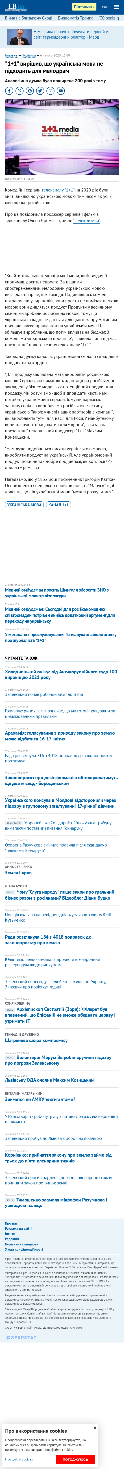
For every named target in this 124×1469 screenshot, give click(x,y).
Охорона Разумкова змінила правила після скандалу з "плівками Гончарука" (56, 847)
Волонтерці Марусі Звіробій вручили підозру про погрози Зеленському (58, 1060)
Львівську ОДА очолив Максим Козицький (49, 1080)
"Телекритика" (86, 220)
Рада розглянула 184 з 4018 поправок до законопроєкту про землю (48, 940)
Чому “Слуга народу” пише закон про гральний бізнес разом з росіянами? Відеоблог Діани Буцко (59, 895)
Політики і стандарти (21, 1244)
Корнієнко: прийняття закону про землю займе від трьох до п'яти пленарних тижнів (58, 1158)
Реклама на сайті (18, 1228)
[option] (62, 37)
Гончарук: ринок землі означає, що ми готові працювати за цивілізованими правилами (60, 713)
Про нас (11, 1223)
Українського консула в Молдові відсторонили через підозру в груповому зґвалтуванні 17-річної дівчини (60, 803)
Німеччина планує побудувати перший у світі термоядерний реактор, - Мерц (71, 34)
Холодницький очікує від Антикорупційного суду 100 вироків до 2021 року (61, 674)
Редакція (12, 1238)
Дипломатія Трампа (75, 18)
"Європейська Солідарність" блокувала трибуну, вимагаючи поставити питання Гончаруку (58, 825)
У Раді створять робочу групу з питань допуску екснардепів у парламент (61, 1119)
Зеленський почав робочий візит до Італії (44, 694)
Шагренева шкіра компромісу (36, 1040)
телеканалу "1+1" (58, 190)
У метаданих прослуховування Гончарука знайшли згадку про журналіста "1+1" (60, 637)
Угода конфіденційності (24, 1249)
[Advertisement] (62, 249)
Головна (11, 55)
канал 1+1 (58, 504)
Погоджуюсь (75, 1459)
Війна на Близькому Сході (28, 18)
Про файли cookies (19, 1459)
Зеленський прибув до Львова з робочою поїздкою (53, 1138)
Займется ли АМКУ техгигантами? (40, 1099)
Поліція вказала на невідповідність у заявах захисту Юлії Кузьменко (58, 917)
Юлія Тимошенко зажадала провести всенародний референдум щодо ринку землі (52, 962)
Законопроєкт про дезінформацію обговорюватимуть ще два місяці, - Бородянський (61, 780)
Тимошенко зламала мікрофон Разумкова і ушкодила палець (56, 1202)
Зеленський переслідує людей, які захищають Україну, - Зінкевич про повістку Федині (56, 984)
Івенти (10, 1233)
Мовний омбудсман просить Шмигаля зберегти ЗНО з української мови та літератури (57, 593)
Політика (29, 55)
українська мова (24, 504)
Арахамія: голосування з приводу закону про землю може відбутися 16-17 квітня (60, 736)
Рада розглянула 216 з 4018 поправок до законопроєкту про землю (58, 758)
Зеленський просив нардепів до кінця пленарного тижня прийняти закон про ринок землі (58, 1180)
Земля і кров (18, 872)
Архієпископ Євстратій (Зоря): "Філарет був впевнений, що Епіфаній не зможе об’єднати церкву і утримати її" (60, 1015)
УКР (105, 6)
